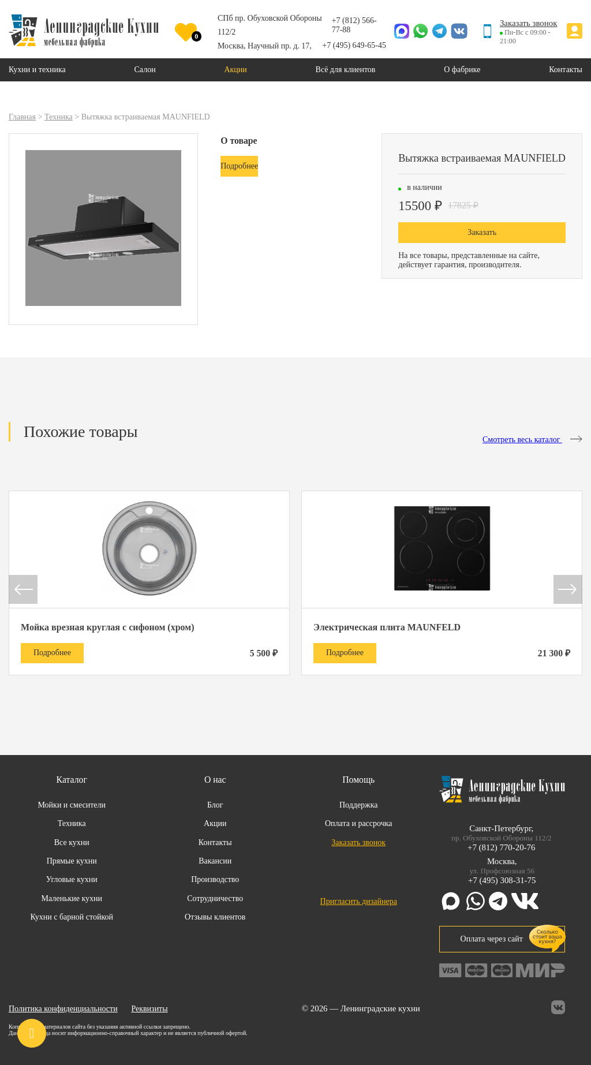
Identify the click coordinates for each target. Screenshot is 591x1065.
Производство (215, 879)
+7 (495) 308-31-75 (502, 880)
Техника (72, 823)
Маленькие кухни (72, 898)
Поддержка (358, 805)
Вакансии (215, 861)
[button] (23, 590)
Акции (215, 823)
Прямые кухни (72, 861)
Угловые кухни (72, 879)
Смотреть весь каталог (532, 439)
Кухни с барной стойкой (71, 917)
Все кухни (71, 842)
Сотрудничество (215, 898)
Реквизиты (149, 1008)
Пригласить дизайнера (358, 901)
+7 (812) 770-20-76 (501, 847)
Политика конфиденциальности (63, 1008)
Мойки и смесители (72, 805)
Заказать (481, 232)
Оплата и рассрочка (358, 823)
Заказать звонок (529, 23)
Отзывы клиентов (215, 917)
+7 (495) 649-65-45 (354, 45)
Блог (215, 805)
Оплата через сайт (502, 939)
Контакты (215, 842)
